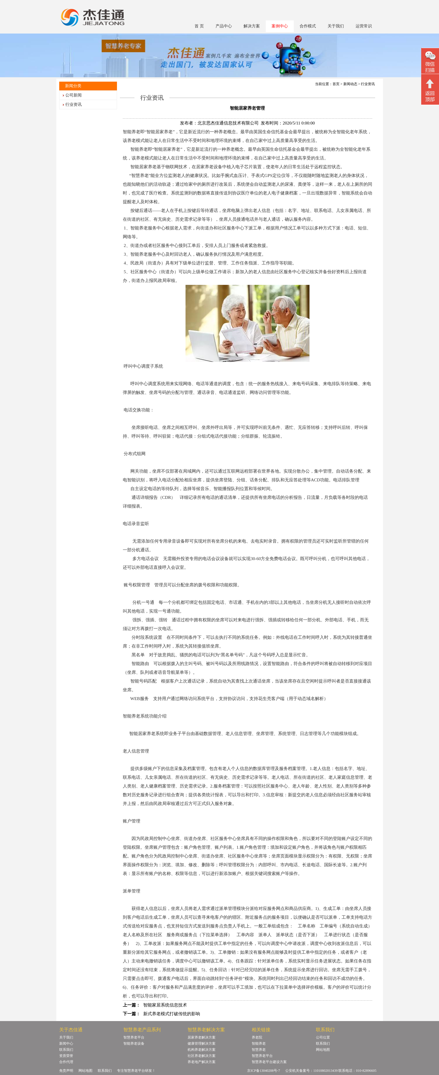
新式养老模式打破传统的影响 (171, 1013)
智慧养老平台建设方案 (269, 1062)
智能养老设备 (133, 1043)
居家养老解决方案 (202, 1037)
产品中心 (224, 26)
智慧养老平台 (133, 1037)
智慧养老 (259, 1050)
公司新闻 (73, 95)
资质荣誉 (66, 1056)
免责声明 (66, 1071)
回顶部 (430, 90)
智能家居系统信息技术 (165, 1005)
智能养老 (259, 1043)
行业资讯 (73, 104)
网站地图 (323, 1050)
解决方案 (252, 26)
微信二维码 (430, 61)
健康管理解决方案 (202, 1043)
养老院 (257, 1037)
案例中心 (280, 26)
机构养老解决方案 (202, 1050)
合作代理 (66, 1062)
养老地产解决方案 (202, 1062)
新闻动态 (350, 84)
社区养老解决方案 (202, 1056)
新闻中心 (66, 1043)
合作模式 (308, 26)
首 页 (199, 26)
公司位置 (323, 1037)
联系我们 (66, 1050)
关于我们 (336, 26)
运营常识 (364, 26)
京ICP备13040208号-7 (263, 1071)
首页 (336, 84)
